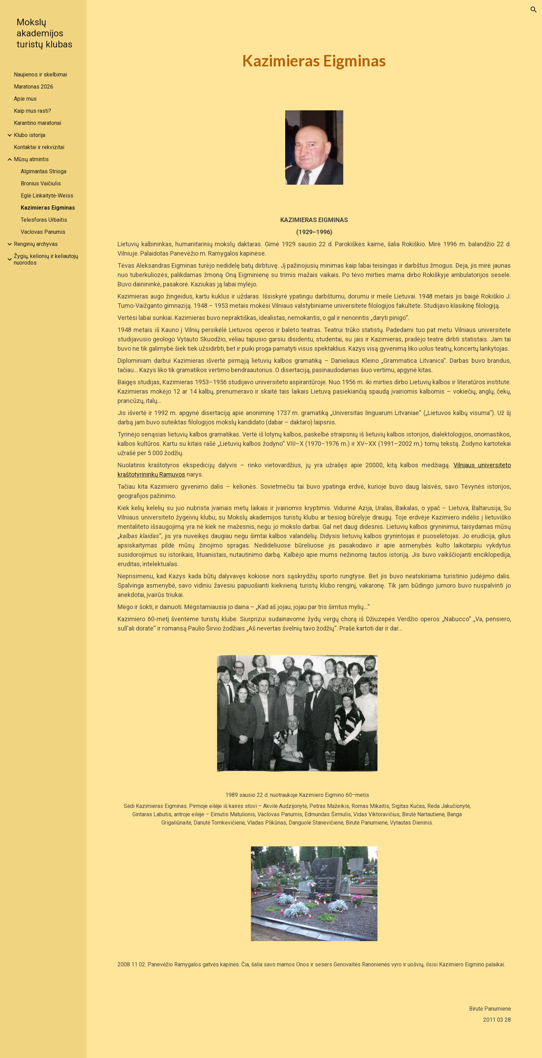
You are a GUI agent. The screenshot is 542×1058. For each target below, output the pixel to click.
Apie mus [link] (25, 98)
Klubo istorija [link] (29, 135)
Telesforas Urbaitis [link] (44, 220)
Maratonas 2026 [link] (33, 86)
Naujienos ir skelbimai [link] (40, 74)
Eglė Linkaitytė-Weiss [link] (47, 195)
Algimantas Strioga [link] (43, 171)
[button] (533, 9)
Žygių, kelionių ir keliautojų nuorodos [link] (46, 259)
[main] (314, 60)
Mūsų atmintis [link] (31, 159)
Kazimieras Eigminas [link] (48, 207)
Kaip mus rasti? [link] (32, 111)
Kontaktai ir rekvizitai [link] (39, 147)
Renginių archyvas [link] (36, 244)
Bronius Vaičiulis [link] (41, 183)
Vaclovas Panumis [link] (43, 232)
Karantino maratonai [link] (37, 123)
